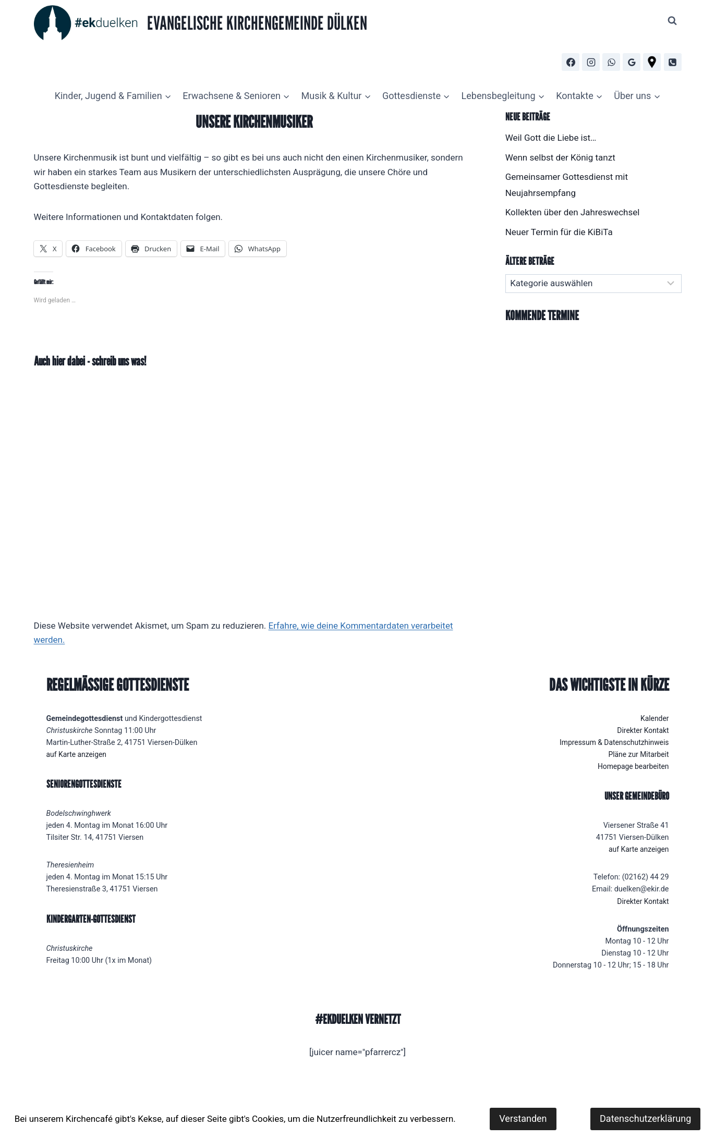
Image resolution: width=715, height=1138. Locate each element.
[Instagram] (591, 62)
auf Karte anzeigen (77, 754)
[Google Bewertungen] (631, 62)
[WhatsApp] (611, 62)
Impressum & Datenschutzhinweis (612, 742)
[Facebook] (570, 62)
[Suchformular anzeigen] (672, 20)
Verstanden (523, 1118)
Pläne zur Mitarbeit (637, 754)
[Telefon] (673, 62)
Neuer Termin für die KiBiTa (559, 232)
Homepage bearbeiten (632, 766)
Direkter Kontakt (642, 730)
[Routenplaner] (652, 62)
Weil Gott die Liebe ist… (551, 137)
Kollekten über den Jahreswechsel (572, 212)
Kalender (654, 718)
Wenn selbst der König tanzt (560, 157)
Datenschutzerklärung (645, 1118)
